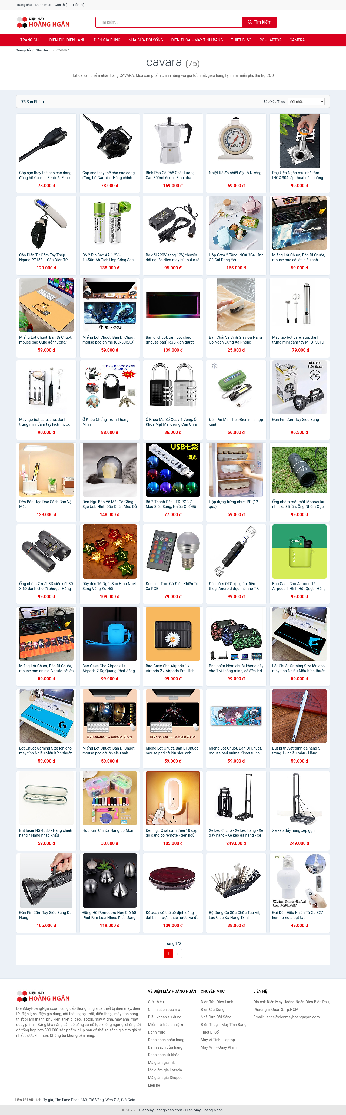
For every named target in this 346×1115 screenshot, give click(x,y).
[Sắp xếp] (306, 101)
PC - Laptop (270, 40)
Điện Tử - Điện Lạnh (67, 40)
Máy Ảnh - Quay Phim (219, 1047)
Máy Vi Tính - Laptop (218, 1040)
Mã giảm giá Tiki (162, 1062)
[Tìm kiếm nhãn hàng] (168, 22)
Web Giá (112, 1100)
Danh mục (43, 5)
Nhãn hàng (43, 50)
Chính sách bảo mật (165, 1009)
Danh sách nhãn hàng (166, 1040)
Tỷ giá (48, 1100)
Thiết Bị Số (241, 40)
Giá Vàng (96, 1100)
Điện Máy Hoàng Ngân (204, 1110)
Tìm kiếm (259, 22)
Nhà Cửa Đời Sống (145, 40)
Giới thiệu (62, 5)
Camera (297, 40)
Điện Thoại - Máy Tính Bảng (197, 40)
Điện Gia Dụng (107, 40)
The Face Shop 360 (71, 1100)
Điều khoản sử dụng (165, 1017)
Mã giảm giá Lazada (165, 1070)
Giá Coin (128, 1100)
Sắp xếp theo (274, 102)
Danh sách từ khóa (163, 1055)
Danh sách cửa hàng (165, 1047)
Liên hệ (78, 5)
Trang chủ (24, 5)
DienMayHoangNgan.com (160, 1110)
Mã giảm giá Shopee (165, 1078)
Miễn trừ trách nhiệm (165, 1024)
